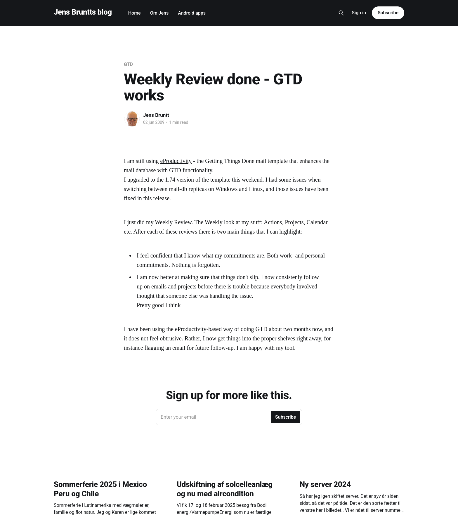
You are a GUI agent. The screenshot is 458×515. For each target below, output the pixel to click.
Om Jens (159, 13)
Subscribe (388, 12)
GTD (128, 64)
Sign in (359, 12)
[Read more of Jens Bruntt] (132, 119)
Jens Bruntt (156, 115)
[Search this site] (341, 13)
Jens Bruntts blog (83, 12)
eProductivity (176, 161)
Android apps (192, 13)
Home (134, 13)
